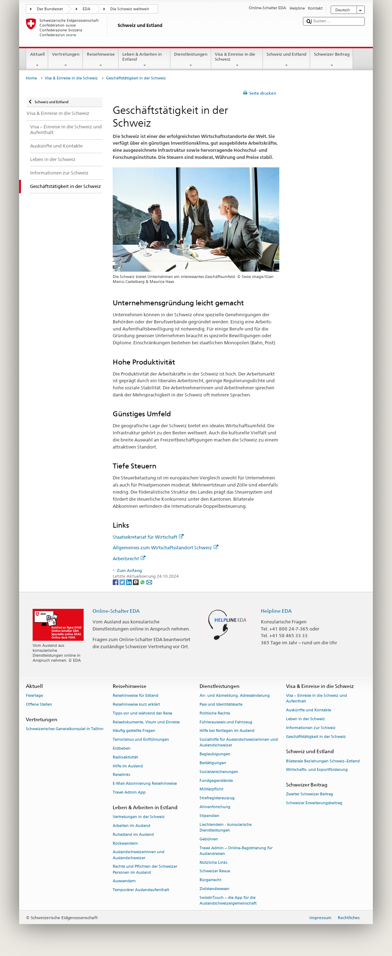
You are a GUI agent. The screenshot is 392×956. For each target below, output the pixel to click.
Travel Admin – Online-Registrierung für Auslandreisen (236, 851)
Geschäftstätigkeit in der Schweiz (316, 736)
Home (31, 78)
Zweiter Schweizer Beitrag (309, 794)
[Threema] (136, 581)
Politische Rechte (215, 713)
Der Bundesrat (50, 9)
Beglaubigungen (215, 754)
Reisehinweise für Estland (135, 696)
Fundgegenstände (216, 780)
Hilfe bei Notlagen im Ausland (227, 731)
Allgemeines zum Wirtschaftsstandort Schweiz (165, 547)
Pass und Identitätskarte (221, 704)
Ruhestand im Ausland (133, 834)
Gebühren (209, 839)
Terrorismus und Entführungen (141, 740)
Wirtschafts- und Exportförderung (317, 770)
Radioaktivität (125, 757)
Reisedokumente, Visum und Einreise (146, 722)
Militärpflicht (211, 789)
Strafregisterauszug (217, 798)
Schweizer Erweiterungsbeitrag (314, 803)
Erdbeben (121, 748)
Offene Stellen (39, 704)
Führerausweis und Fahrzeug (226, 722)
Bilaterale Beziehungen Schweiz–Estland (323, 761)
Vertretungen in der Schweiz (139, 817)
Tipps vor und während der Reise (142, 713)
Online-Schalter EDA (116, 611)
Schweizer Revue (215, 871)
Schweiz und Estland (286, 59)
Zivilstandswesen (214, 888)
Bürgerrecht (210, 880)
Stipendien (209, 815)
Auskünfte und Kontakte (308, 710)
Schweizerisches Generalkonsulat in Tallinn (64, 729)
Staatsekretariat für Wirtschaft (148, 537)
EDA (86, 9)
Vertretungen (66, 59)
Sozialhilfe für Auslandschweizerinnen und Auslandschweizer (239, 743)
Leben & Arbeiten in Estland (144, 59)
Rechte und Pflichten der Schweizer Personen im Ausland (145, 870)
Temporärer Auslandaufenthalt (141, 890)
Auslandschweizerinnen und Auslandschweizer (138, 855)
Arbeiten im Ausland (131, 825)
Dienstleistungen (191, 59)
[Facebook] (116, 581)
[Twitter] (122, 581)
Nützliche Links (213, 862)
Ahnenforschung (215, 807)
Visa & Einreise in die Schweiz (237, 59)
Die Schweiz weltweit (129, 9)
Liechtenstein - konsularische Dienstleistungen (226, 827)
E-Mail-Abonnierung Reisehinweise (145, 784)
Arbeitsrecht (129, 558)
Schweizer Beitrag (331, 59)
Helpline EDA (276, 611)
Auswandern (124, 881)
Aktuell (37, 59)
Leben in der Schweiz (305, 719)
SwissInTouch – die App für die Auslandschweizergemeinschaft (228, 900)
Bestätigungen (213, 763)
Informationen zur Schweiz (311, 728)
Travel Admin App (129, 792)
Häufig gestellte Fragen (134, 731)
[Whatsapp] (143, 581)
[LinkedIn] (129, 581)
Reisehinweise (100, 59)
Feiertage (34, 696)
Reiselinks (121, 775)
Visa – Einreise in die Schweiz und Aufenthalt (316, 699)
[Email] (149, 581)
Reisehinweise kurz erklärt (136, 704)
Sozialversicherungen (219, 771)
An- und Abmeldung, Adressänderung (235, 696)
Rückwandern (125, 843)
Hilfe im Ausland (128, 766)
